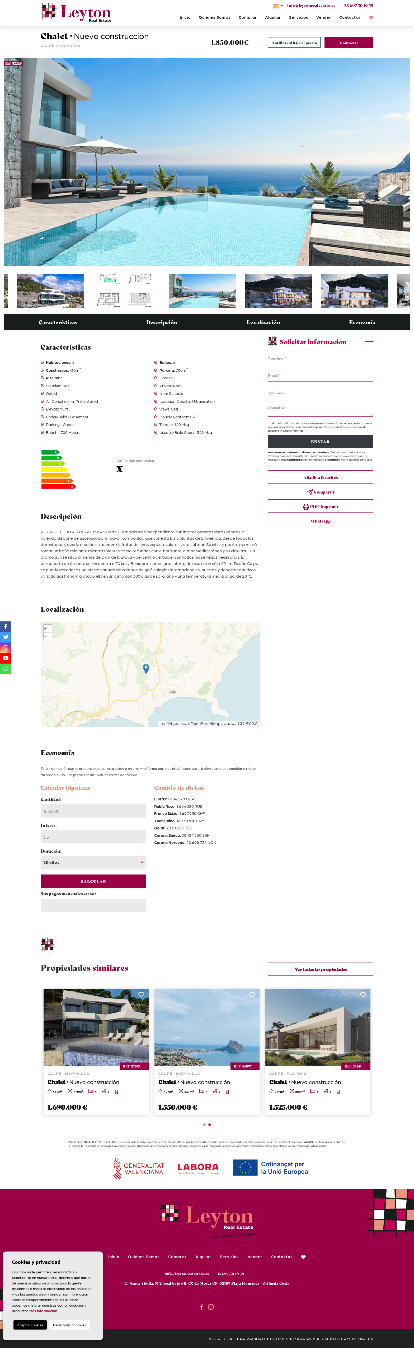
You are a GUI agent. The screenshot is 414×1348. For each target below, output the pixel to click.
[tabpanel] (318, 1052)
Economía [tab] (362, 322)
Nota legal (222, 1338)
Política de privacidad (279, 427)
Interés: (49, 825)
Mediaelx (362, 1338)
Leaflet (165, 724)
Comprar (248, 17)
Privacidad (252, 1338)
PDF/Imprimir (320, 506)
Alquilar (273, 17)
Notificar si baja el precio (294, 42)
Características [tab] (58, 322)
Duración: (51, 851)
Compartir (321, 492)
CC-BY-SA (248, 724)
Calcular (94, 881)
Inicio (185, 17)
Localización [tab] (263, 322)
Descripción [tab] (161, 322)
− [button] (45, 637)
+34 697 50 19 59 (357, 5)
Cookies (279, 1338)
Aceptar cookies (30, 1325)
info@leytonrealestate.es (311, 5)
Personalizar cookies (69, 1325)
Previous (10, 162)
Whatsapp (320, 521)
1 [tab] (204, 1124)
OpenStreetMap (205, 724)
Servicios (298, 17)
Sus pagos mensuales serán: (68, 893)
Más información (43, 1310)
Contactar (349, 17)
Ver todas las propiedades (321, 969)
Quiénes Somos (214, 17)
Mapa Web (304, 1338)
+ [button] (45, 629)
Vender (323, 17)
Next (403, 162)
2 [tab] (209, 1124)
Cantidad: (51, 799)
